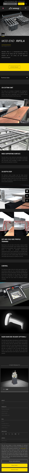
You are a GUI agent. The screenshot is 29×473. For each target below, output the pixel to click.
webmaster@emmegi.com (6, 425)
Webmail (3, 421)
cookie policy (23, 448)
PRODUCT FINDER (4, 413)
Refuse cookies (14, 465)
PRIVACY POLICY (4, 440)
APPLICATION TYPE (5, 411)
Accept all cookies (14, 469)
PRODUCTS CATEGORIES (5, 409)
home (2, 46)
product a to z (6, 46)
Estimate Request (14, 67)
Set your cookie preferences (14, 461)
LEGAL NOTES (4, 442)
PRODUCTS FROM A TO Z (5, 415)
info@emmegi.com (5, 427)
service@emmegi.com (5, 423)
